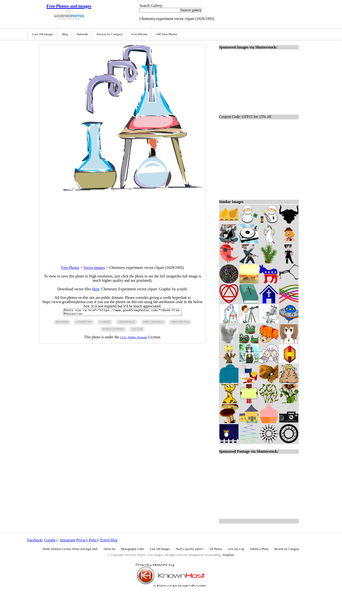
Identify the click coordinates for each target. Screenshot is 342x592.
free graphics (153, 323)
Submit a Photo (259, 549)
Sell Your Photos (166, 34)
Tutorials (82, 34)
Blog (65, 34)
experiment (126, 323)
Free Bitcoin (139, 34)
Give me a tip (236, 549)
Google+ (51, 540)
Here (96, 289)
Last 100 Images (42, 34)
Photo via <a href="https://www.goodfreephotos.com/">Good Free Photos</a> (123, 312)
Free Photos (70, 268)
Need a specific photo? (190, 549)
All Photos (215, 549)
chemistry (83, 323)
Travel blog (108, 540)
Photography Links (132, 549)
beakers (62, 323)
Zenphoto (228, 555)
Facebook (34, 540)
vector (137, 330)
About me (109, 549)
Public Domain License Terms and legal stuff (70, 549)
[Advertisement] (122, 223)
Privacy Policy (87, 540)
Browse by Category (110, 34)
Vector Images (94, 268)
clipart (105, 323)
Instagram (67, 540)
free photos (180, 323)
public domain (113, 330)
